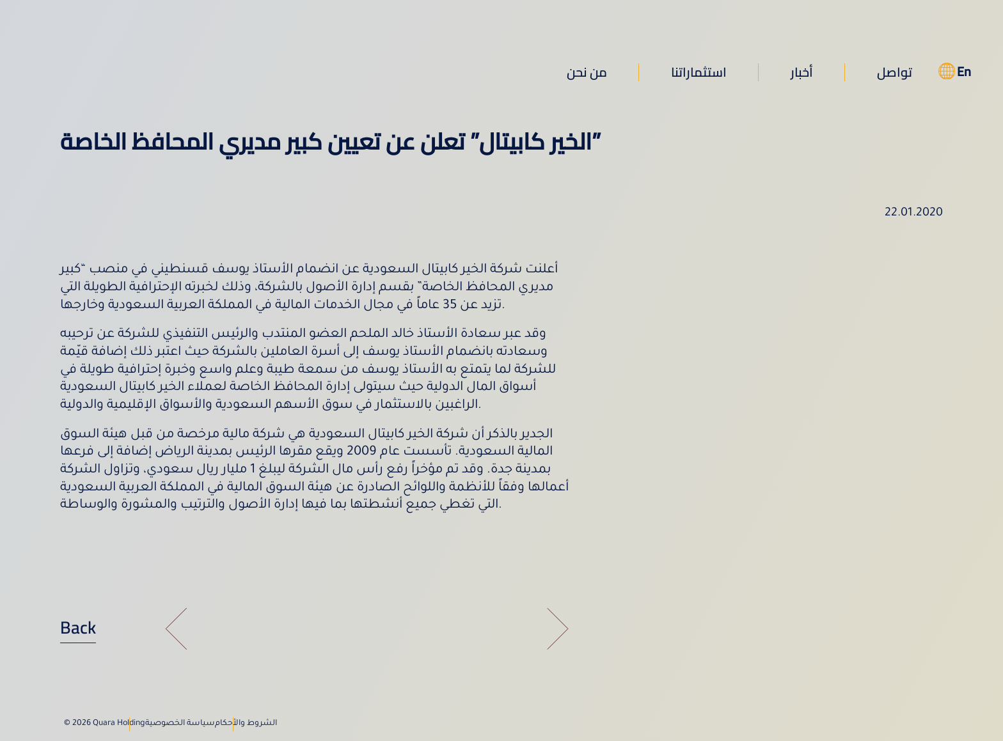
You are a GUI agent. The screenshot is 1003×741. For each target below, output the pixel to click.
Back (78, 627)
